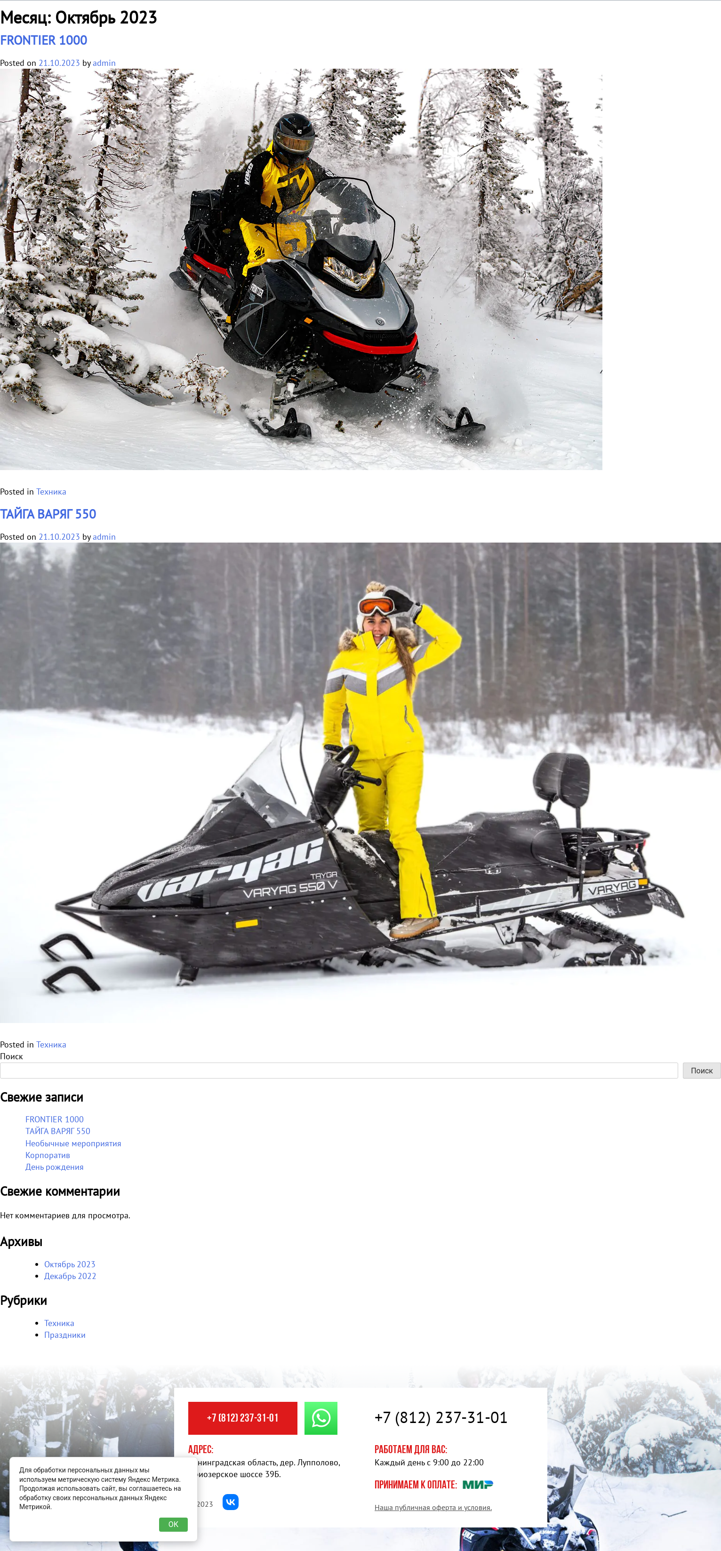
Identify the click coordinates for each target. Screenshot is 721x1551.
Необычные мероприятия (73, 1143)
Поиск (11, 1056)
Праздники (65, 1334)
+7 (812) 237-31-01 (243, 1418)
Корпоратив (47, 1155)
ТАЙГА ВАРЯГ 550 (48, 514)
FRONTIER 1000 (43, 40)
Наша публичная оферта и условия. (433, 1507)
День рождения (54, 1166)
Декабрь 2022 (70, 1276)
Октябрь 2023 (70, 1264)
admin (104, 62)
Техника (51, 491)
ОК (173, 1524)
